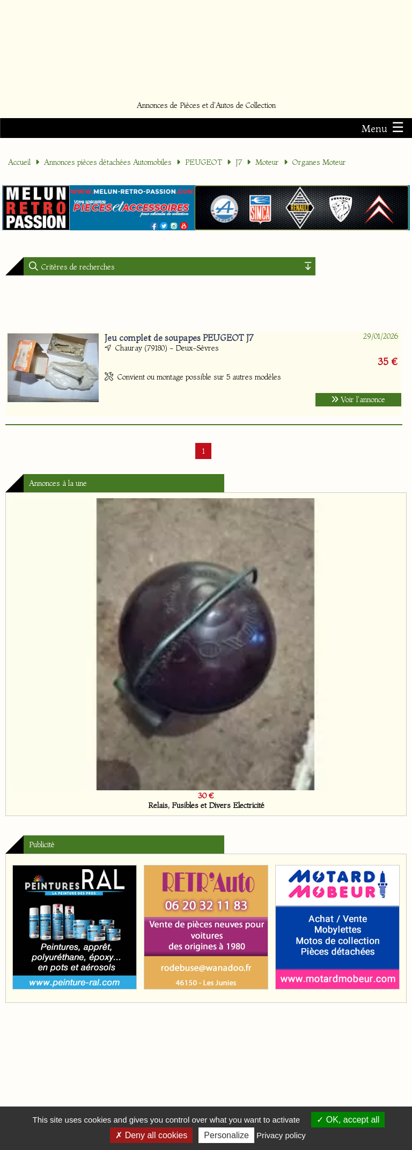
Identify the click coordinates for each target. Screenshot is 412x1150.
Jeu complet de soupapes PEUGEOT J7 (179, 337)
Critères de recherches (77, 267)
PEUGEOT (203, 162)
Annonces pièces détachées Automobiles (108, 162)
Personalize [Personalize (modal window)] (226, 1135)
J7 (239, 162)
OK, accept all (348, 1119)
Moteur (267, 162)
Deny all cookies (151, 1135)
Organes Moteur (319, 162)
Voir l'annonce (358, 399)
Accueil (19, 162)
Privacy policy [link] (281, 1135)
